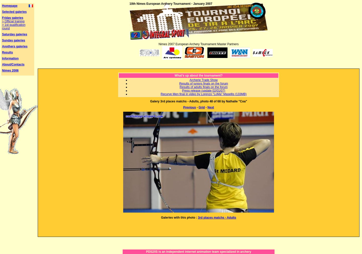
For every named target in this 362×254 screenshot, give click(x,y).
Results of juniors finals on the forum (203, 83)
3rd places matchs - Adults (217, 217)
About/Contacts (13, 64)
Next (210, 107)
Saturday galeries (14, 34)
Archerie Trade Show (204, 80)
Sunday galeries (13, 40)
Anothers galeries (14, 46)
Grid (202, 107)
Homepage (9, 6)
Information (10, 58)
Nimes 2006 (10, 70)
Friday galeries (12, 18)
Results (7, 52)
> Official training (13, 21)
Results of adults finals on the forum (204, 87)
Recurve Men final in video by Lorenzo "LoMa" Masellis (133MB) (204, 94)
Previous (189, 107)
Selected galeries (14, 12)
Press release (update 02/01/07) (203, 90)
